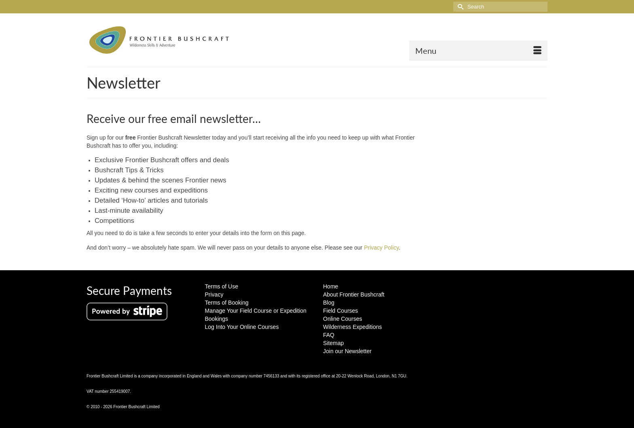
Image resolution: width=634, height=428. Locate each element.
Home (330, 286)
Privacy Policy (381, 247)
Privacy (214, 294)
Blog (328, 302)
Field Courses (340, 310)
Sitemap (333, 343)
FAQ (328, 335)
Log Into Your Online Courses (242, 327)
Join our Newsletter (347, 351)
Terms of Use (221, 286)
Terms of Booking (227, 302)
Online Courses (342, 319)
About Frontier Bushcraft (354, 294)
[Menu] (478, 50)
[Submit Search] (459, 7)
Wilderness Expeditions (352, 327)
